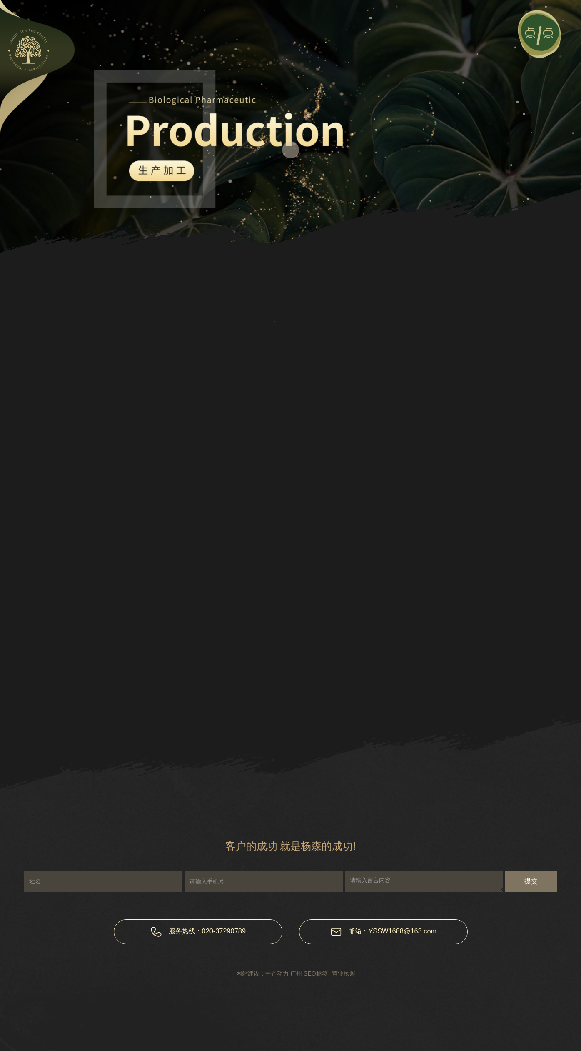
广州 (296, 973)
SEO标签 (316, 973)
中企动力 (277, 973)
